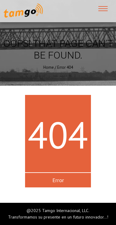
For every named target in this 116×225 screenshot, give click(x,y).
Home (48, 67)
